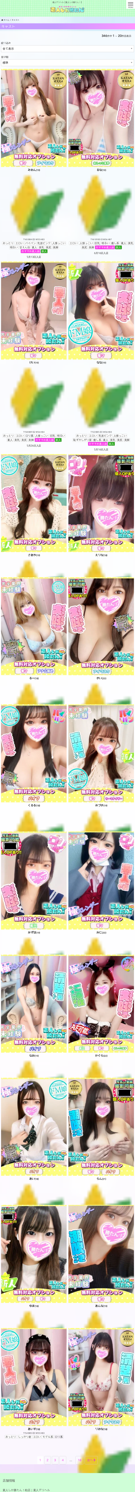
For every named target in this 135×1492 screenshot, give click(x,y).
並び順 (4, 57)
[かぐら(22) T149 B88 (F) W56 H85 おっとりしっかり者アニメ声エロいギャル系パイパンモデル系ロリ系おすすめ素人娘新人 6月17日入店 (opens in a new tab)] (101, 1048)
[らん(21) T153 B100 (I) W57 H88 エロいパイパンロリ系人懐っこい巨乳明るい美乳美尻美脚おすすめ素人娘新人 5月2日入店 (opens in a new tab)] (101, 1171)
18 (79, 1460)
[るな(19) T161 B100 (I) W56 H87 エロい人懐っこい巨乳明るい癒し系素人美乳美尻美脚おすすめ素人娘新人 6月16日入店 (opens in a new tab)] (101, 162)
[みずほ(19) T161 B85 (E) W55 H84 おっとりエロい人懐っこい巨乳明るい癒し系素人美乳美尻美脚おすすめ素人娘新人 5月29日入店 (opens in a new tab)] (34, 925)
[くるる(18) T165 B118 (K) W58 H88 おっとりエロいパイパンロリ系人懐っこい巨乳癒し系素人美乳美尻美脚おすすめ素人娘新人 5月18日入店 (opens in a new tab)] (34, 799)
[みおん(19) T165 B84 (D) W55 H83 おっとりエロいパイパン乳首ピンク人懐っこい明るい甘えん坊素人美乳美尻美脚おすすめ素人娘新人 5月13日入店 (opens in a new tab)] (34, 164)
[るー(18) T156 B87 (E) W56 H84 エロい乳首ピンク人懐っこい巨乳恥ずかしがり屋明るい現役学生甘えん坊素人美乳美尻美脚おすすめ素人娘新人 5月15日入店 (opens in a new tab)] (34, 672)
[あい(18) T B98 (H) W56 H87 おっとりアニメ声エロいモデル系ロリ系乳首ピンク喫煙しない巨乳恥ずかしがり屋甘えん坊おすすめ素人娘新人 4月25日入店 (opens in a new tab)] (34, 1173)
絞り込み (6, 43)
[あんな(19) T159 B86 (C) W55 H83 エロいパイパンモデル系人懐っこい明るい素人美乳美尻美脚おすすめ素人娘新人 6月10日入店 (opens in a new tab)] (101, 1265)
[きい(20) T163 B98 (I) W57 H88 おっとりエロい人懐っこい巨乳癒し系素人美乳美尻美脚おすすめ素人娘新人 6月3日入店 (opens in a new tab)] (101, 670)
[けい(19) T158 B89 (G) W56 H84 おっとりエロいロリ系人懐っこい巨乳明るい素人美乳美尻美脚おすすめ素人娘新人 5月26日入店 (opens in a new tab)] (34, 354)
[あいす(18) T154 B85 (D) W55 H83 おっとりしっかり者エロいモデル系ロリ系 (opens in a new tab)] (34, 1384)
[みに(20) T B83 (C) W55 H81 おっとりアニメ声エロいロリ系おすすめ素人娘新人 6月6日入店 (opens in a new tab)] (101, 925)
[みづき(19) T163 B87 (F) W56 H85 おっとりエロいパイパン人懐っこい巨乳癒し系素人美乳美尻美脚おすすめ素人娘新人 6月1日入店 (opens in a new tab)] (101, 797)
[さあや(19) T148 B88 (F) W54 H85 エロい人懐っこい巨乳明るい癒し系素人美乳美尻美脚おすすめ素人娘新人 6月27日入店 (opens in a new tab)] (34, 547)
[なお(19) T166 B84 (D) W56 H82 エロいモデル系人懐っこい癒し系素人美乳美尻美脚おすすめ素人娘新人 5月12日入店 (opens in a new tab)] (34, 1048)
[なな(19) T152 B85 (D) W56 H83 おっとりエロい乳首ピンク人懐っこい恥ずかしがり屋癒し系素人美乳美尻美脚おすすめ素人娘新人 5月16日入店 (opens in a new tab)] (101, 356)
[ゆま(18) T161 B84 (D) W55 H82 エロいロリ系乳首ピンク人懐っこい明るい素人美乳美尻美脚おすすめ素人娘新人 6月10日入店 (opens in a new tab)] (34, 1298)
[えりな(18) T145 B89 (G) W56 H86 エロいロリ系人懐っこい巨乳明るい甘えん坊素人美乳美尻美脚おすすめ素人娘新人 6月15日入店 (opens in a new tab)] (101, 547)
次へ (91, 1460)
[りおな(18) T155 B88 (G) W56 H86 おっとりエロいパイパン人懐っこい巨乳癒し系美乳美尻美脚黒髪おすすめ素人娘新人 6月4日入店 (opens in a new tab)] (101, 1388)
